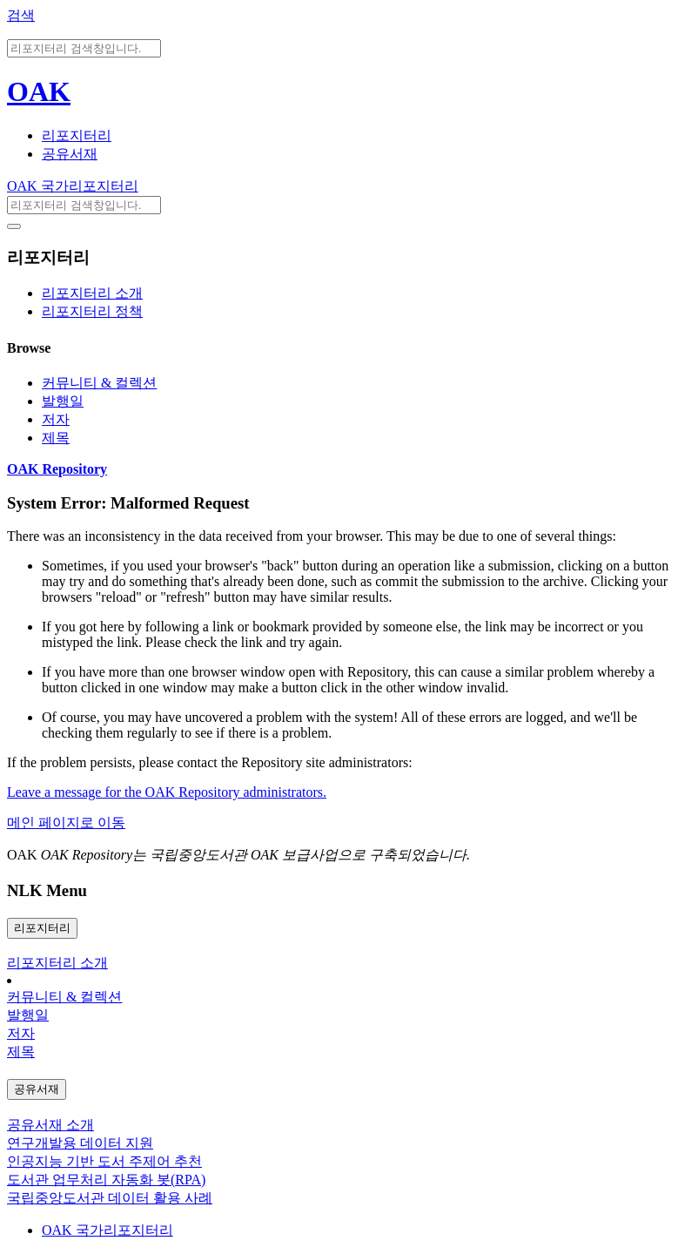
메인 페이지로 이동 (66, 822)
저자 (56, 419)
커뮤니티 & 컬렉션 (99, 382)
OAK (38, 91)
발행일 (63, 401)
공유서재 (69, 153)
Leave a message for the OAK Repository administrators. (166, 792)
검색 (21, 15)
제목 (56, 437)
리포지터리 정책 (92, 311)
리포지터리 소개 (92, 293)
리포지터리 (76, 135)
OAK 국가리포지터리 (72, 186)
